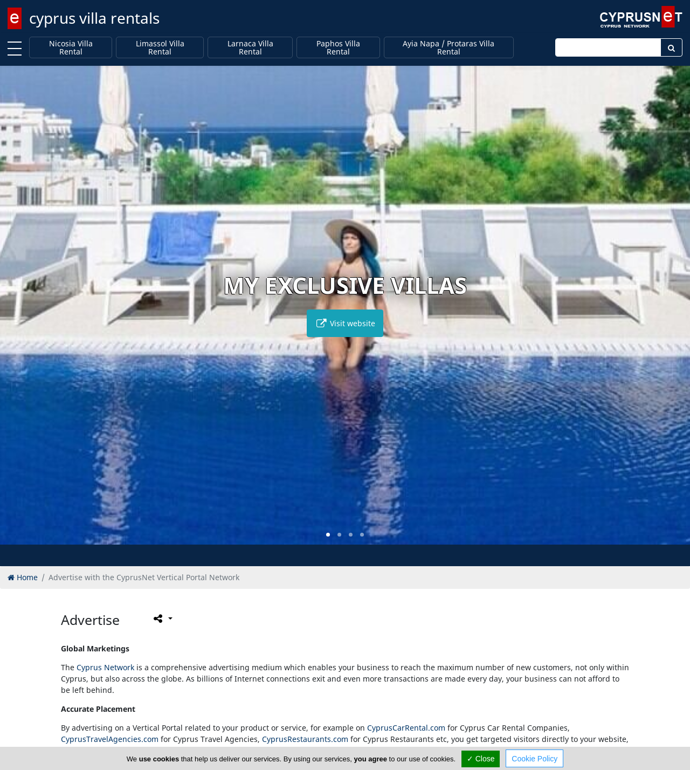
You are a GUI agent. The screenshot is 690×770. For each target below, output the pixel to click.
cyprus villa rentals (94, 18)
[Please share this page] (162, 618)
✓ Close (481, 758)
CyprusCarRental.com (406, 728)
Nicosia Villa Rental (71, 47)
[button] (328, 534)
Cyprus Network (105, 667)
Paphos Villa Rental (338, 47)
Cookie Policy (534, 758)
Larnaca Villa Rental (250, 47)
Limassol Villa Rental (160, 47)
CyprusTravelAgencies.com (109, 739)
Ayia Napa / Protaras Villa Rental (448, 47)
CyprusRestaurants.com (305, 739)
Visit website (345, 323)
